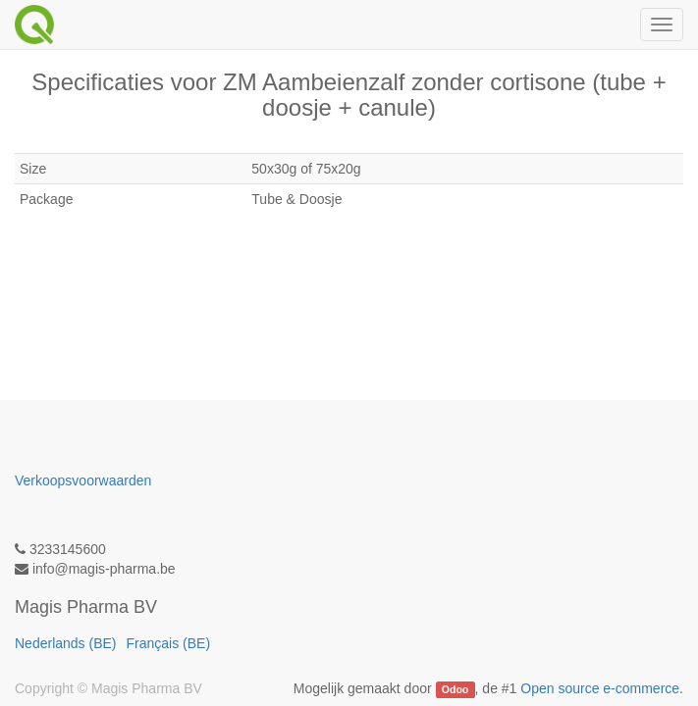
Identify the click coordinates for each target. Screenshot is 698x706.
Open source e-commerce (599, 688)
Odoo (455, 689)
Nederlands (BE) (66, 643)
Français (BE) (169, 643)
